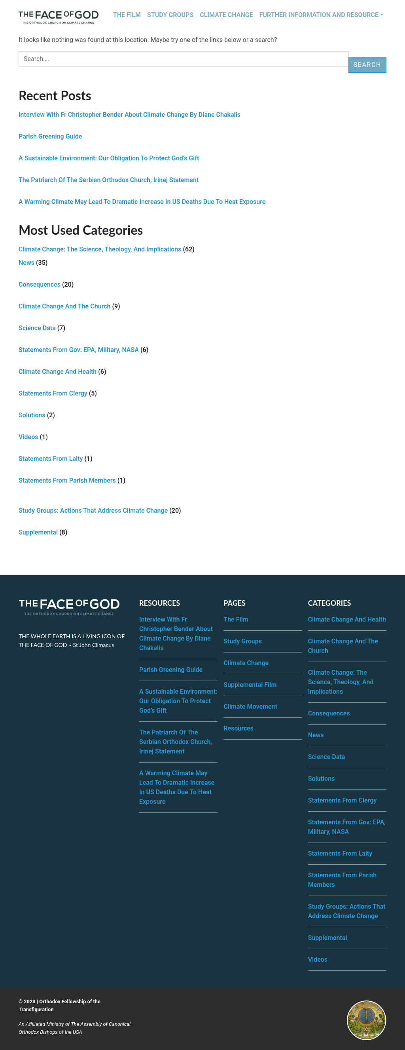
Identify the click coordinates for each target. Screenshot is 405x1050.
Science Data (37, 328)
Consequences (40, 284)
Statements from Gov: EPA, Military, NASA (79, 350)
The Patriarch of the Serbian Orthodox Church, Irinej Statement (109, 180)
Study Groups (170, 15)
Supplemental (38, 532)
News (26, 262)
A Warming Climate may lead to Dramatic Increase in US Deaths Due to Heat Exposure (142, 201)
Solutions (32, 415)
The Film (127, 15)
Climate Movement (250, 706)
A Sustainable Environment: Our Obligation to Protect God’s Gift (109, 158)
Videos (28, 437)
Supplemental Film (249, 685)
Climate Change (226, 15)
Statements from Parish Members (67, 480)
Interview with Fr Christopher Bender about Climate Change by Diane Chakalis (129, 114)
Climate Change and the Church (64, 306)
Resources (238, 728)
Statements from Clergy (53, 393)
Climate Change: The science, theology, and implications (100, 249)
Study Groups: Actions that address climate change (93, 510)
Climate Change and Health (58, 371)
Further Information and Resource (319, 15)
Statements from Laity (51, 458)
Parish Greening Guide (50, 136)
